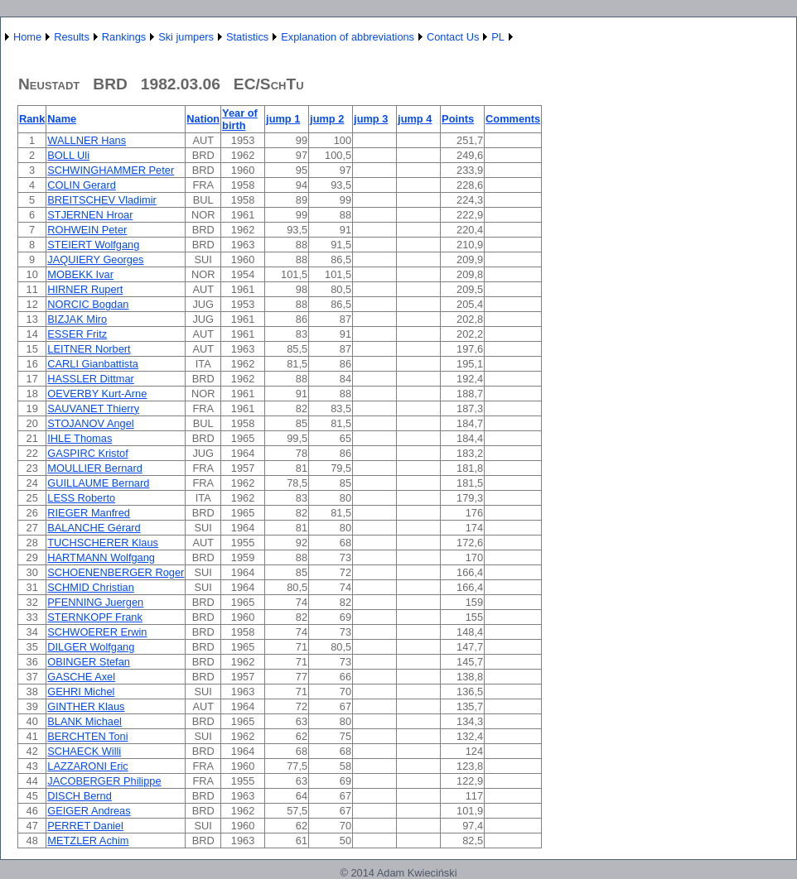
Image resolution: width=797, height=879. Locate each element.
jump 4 (415, 119)
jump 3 (371, 119)
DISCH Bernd (79, 796)
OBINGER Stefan (88, 662)
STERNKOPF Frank (94, 617)
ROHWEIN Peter (87, 229)
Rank (32, 119)
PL (498, 37)
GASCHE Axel (81, 676)
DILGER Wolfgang (90, 647)
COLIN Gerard (81, 185)
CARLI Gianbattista (92, 364)
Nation (203, 119)
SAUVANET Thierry (93, 408)
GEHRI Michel (80, 691)
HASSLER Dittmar (90, 378)
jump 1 (283, 119)
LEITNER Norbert (88, 349)
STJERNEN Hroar (90, 215)
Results (71, 37)
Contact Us (453, 37)
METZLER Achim (87, 840)
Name (61, 119)
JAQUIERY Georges (95, 259)
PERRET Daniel (85, 825)
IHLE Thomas (79, 438)
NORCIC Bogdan (87, 304)
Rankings (124, 37)
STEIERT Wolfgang (93, 244)
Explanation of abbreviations (347, 37)
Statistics (247, 37)
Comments (512, 119)
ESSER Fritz (77, 334)
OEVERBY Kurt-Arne (97, 393)
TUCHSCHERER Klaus (102, 542)
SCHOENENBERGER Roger (115, 572)
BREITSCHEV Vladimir (102, 200)
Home (27, 37)
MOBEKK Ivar (80, 274)
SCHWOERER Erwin (97, 632)
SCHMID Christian (90, 587)
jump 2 (327, 119)
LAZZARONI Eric (87, 766)
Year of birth (240, 119)
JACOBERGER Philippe (104, 781)
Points (458, 119)
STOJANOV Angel (90, 423)
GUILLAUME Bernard (98, 483)
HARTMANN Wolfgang (101, 557)
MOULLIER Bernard (94, 468)
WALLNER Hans (86, 140)
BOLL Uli (68, 155)
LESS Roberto (81, 498)
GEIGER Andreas (88, 811)
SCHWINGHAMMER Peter (110, 170)
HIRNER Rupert (85, 289)
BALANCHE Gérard (93, 527)
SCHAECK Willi (84, 751)
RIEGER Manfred (88, 513)
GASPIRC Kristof (87, 453)
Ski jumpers (186, 37)
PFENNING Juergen (95, 602)
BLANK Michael (84, 721)
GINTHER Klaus (85, 706)
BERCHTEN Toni (87, 736)
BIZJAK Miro (77, 319)
